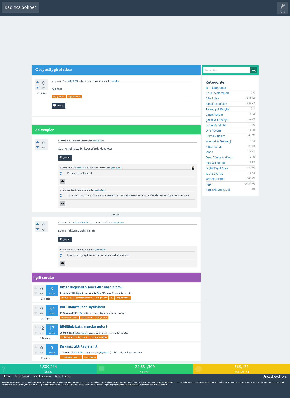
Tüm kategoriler (216, 87)
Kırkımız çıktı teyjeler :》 (79, 346)
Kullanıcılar (95, 10)
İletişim (7, 376)
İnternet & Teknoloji (219, 141)
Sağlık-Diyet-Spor (217, 168)
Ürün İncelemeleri (217, 93)
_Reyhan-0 (104, 352)
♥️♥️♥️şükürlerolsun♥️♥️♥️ (71, 357)
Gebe (58, 376)
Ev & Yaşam (213, 130)
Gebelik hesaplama (42, 376)
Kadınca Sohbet (20, 7)
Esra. (99, 293)
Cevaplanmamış (61, 10)
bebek (68, 376)
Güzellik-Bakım (215, 136)
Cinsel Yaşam (214, 114)
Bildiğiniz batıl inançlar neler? (83, 326)
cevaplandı (98, 140)
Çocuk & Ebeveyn (217, 120)
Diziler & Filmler (216, 125)
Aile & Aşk (73, 81)
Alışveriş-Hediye (216, 103)
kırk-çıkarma (58, 96)
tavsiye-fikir (66, 298)
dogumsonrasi (74, 96)
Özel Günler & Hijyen (219, 157)
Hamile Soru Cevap (130, 10)
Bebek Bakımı (151, 10)
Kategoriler (79, 10)
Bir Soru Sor (110, 10)
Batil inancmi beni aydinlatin (82, 307)
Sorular (45, 10)
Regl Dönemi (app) (218, 189)
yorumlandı (116, 167)
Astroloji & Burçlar (217, 109)
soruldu (115, 81)
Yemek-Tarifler (215, 179)
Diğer (79, 293)
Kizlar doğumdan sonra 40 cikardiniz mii (91, 287)
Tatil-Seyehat (214, 173)
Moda (209, 152)
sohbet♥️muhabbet (84, 298)
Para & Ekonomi (216, 162)
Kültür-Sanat (80, 333)
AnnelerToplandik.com (275, 376)
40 (112, 298)
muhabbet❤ (86, 317)
